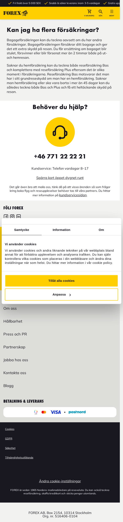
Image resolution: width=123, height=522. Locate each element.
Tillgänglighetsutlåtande (19, 457)
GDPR (8, 438)
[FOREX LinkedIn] (18, 217)
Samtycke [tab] (21, 230)
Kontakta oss (14, 372)
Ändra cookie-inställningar (60, 481)
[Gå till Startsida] (15, 13)
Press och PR (15, 334)
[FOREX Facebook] (5, 217)
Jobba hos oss (15, 359)
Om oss (10, 308)
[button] (89, 13)
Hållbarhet (12, 321)
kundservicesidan (73, 195)
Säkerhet (10, 448)
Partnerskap (14, 347)
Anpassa (61, 294)
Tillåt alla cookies (61, 280)
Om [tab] (101, 230)
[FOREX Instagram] (12, 217)
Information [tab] (61, 230)
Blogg (8, 385)
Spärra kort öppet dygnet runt (60, 178)
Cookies (9, 429)
